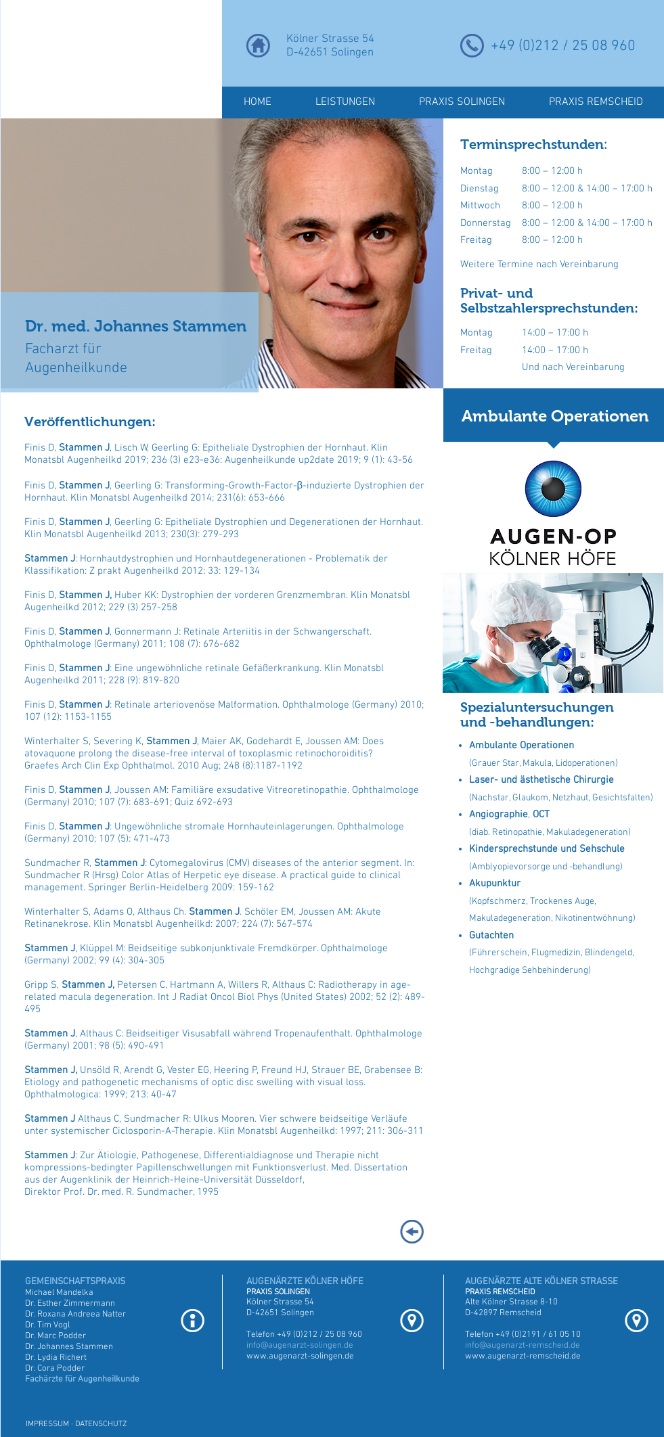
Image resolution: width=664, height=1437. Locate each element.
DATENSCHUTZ (101, 1424)
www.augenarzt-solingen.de (300, 1356)
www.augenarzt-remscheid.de (523, 1356)
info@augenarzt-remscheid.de (522, 1345)
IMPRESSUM (47, 1424)
